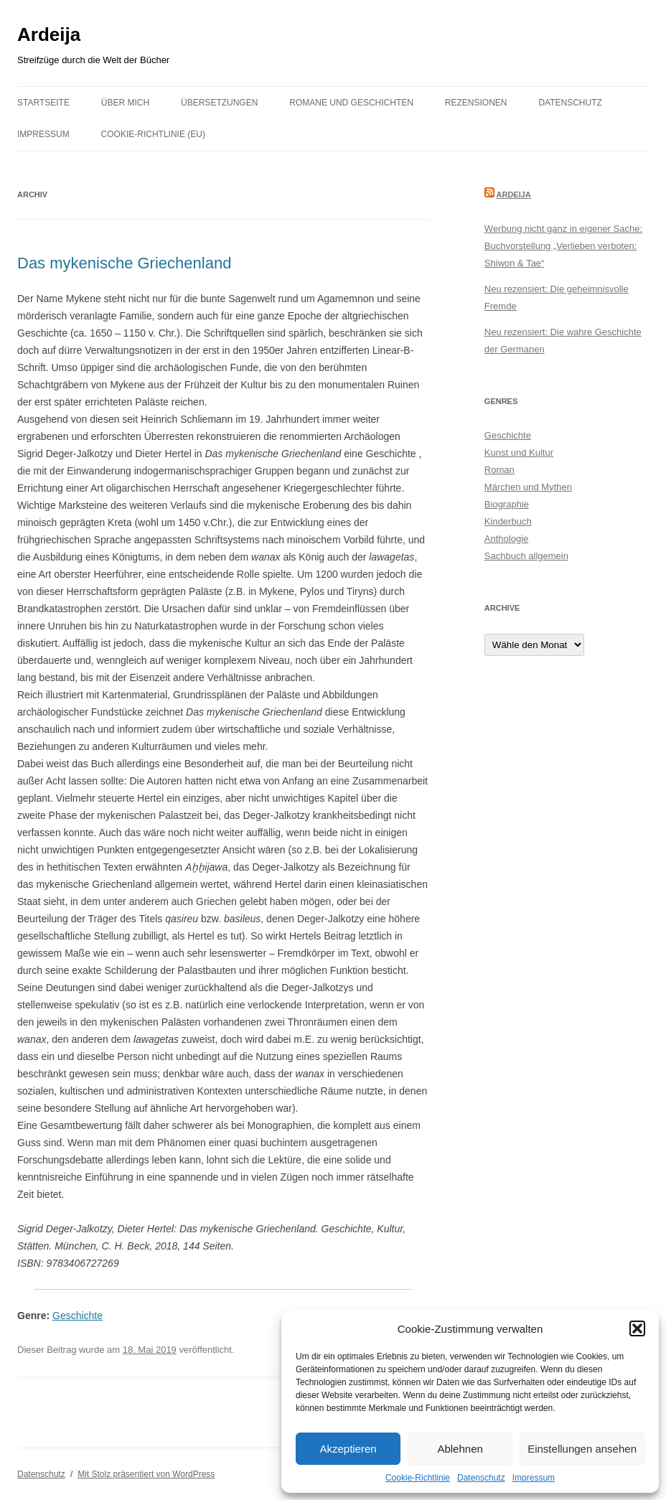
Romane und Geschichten (351, 103)
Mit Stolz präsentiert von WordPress (146, 1474)
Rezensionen (476, 103)
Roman (499, 469)
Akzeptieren (347, 1449)
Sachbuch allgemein (526, 555)
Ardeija (48, 34)
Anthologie (506, 538)
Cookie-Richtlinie (417, 1478)
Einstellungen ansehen (582, 1449)
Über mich (125, 103)
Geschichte (77, 1315)
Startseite (43, 103)
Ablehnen (459, 1449)
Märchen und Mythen (528, 487)
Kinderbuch (508, 521)
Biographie (506, 504)
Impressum (533, 1478)
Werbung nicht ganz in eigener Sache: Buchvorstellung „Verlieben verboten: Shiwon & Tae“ (563, 245)
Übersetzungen (219, 103)
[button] (637, 1328)
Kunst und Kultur (518, 452)
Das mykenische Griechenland (124, 263)
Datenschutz (481, 1478)
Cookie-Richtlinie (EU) (153, 134)
